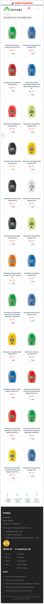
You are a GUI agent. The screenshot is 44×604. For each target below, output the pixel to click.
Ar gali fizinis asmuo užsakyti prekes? (15, 576)
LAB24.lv (7, 561)
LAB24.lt (7, 564)
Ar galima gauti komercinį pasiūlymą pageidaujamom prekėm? (22, 583)
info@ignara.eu (17, 535)
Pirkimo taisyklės (22, 564)
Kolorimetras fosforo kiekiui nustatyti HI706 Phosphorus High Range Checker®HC (31, 430)
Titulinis (7, 14)
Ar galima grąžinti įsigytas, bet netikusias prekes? (18, 590)
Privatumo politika (22, 568)
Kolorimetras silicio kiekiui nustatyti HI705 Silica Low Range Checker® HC (12, 470)
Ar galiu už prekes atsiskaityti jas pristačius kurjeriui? (19, 587)
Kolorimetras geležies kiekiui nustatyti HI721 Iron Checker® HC (12, 275)
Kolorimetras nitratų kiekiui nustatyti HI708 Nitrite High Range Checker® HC (32, 391)
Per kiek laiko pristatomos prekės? (14, 580)
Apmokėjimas (21, 554)
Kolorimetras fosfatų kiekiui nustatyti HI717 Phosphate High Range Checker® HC (12, 314)
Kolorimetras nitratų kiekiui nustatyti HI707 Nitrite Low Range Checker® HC (12, 430)
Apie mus (7, 554)
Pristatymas (20, 557)
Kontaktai (7, 557)
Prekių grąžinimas (22, 561)
